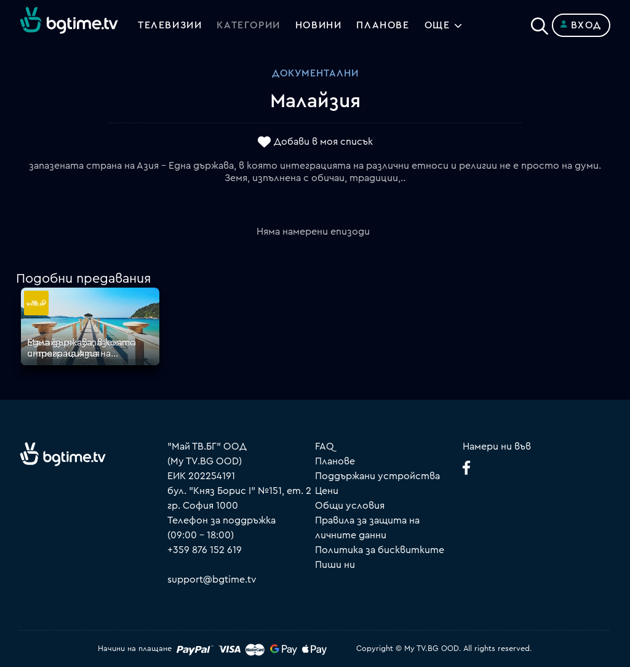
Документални (315, 73)
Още (437, 25)
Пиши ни (335, 565)
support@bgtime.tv (212, 579)
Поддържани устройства (377, 476)
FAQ (324, 446)
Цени (326, 491)
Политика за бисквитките (379, 550)
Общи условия (350, 506)
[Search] (539, 23)
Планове (335, 461)
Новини (318, 25)
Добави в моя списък (323, 142)
